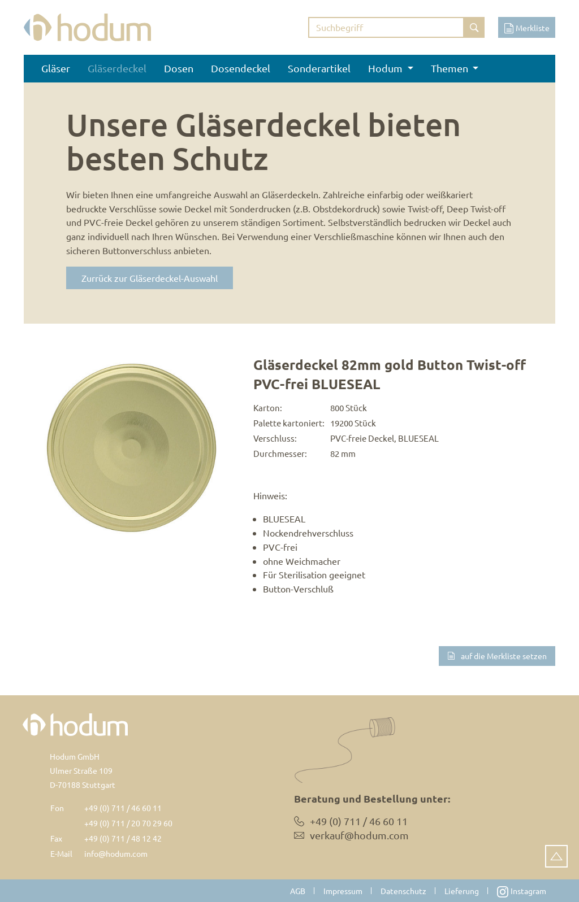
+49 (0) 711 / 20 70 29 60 (128, 823)
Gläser (55, 68)
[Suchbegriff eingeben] (386, 27)
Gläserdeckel (117, 68)
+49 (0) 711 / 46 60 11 (123, 808)
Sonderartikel (319, 68)
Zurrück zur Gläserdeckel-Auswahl (149, 278)
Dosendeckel (240, 68)
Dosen (178, 68)
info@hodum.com (116, 853)
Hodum (386, 68)
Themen (450, 68)
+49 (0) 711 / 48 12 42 (123, 838)
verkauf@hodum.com (359, 835)
